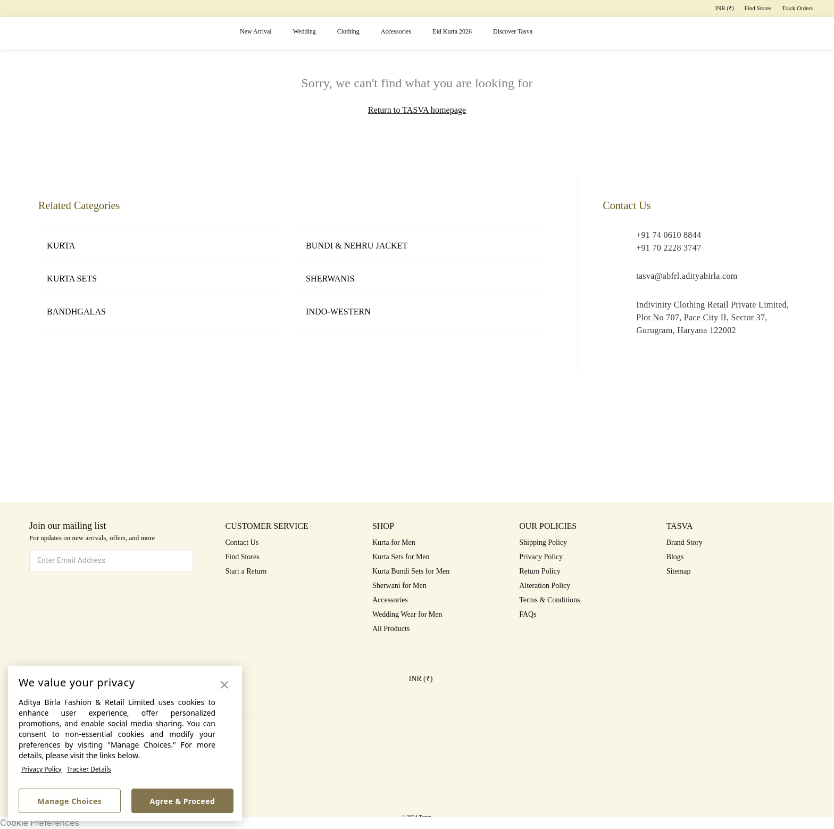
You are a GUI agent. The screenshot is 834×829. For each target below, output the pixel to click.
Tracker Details (89, 769)
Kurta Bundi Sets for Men (410, 571)
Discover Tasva (512, 31)
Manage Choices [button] (70, 801)
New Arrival (256, 31)
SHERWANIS (418, 278)
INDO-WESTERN (418, 311)
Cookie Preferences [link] (39, 822)
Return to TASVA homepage (417, 109)
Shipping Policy (543, 542)
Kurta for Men (393, 542)
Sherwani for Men (399, 586)
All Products (391, 629)
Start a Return (246, 571)
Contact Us (242, 542)
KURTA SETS (159, 278)
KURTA (159, 245)
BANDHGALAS (159, 311)
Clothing (348, 31)
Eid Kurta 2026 (452, 31)
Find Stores (758, 8)
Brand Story (684, 542)
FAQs (527, 614)
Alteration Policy (544, 586)
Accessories (396, 31)
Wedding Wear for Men (407, 614)
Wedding (304, 31)
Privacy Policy (41, 769)
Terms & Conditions (549, 600)
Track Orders (797, 8)
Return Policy (539, 571)
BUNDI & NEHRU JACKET (418, 245)
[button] (684, 33)
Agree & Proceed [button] (182, 801)
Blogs (675, 557)
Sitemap (678, 571)
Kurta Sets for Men (401, 557)
